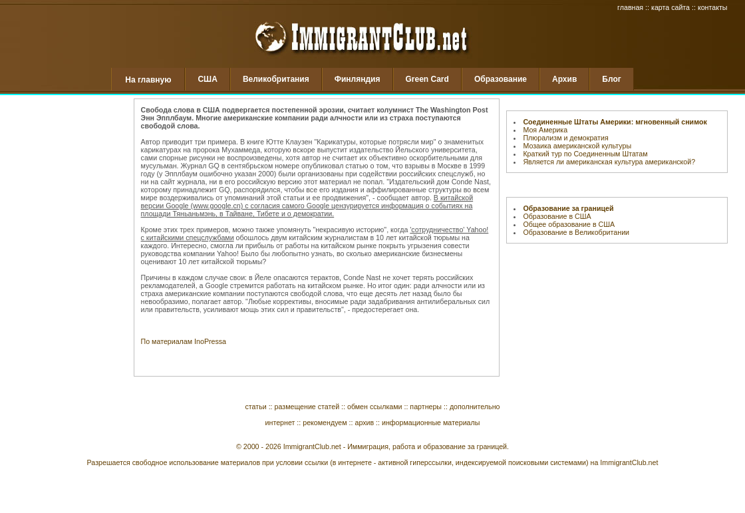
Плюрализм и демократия (565, 138)
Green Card (427, 79)
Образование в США (557, 216)
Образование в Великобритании (576, 232)
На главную (148, 80)
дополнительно (475, 407)
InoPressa (210, 341)
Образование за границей (568, 208)
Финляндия (357, 79)
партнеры (426, 407)
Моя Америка (545, 130)
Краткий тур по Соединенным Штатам (585, 154)
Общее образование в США (569, 224)
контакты (713, 7)
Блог (611, 79)
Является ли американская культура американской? (609, 162)
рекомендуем (325, 423)
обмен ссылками (374, 407)
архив (364, 423)
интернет (280, 423)
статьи (256, 407)
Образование (500, 79)
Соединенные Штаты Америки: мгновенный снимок (614, 122)
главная (630, 7)
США (207, 79)
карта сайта (670, 7)
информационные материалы (431, 423)
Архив (564, 79)
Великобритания (276, 79)
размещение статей (307, 407)
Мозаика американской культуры (577, 146)
